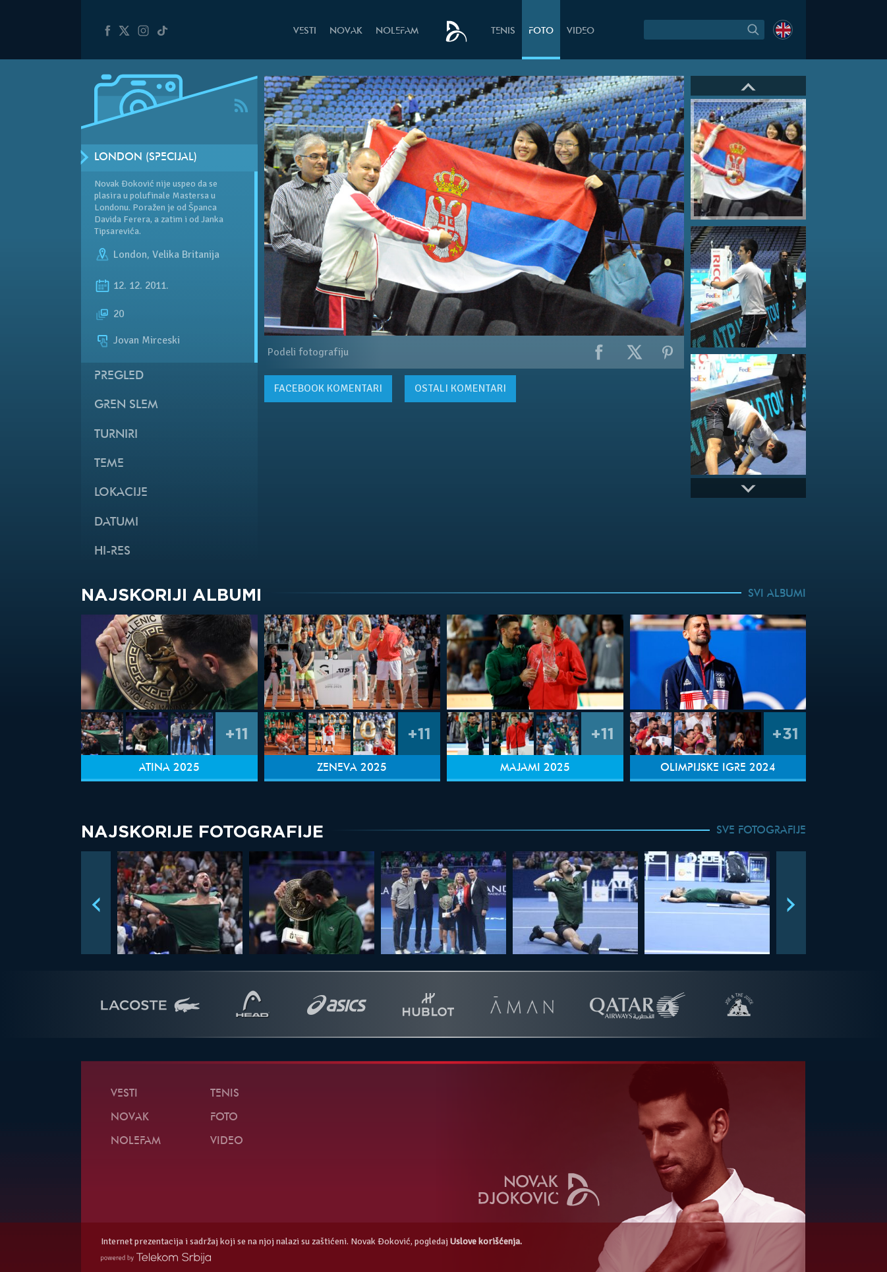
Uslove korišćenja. (486, 1241)
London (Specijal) (145, 157)
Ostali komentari (460, 388)
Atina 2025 (169, 768)
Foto (541, 31)
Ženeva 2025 (352, 768)
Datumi (116, 522)
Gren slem (126, 405)
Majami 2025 (535, 768)
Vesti (304, 31)
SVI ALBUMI (777, 594)
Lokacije (121, 493)
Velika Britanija (185, 254)
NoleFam (397, 31)
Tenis (503, 31)
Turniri (116, 435)
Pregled (119, 376)
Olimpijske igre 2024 (718, 768)
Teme (109, 464)
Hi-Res (112, 551)
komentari (328, 388)
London (130, 254)
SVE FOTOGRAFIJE (761, 831)
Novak (345, 31)
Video (580, 31)
